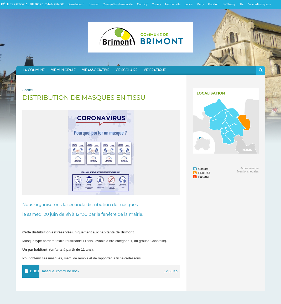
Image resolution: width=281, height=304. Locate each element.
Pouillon (213, 4)
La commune (34, 70)
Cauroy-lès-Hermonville (118, 4)
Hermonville (172, 4)
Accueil (27, 90)
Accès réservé (249, 168)
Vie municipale (63, 70)
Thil (242, 4)
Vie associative (95, 70)
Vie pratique (155, 70)
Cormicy (142, 4)
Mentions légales (248, 171)
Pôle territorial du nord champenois (33, 4)
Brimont (93, 4)
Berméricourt (76, 4)
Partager (203, 176)
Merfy (200, 4)
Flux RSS (204, 172)
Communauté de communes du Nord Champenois (140, 37)
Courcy (156, 4)
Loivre (188, 4)
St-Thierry (229, 4)
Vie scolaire (126, 70)
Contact (203, 168)
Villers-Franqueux (259, 4)
